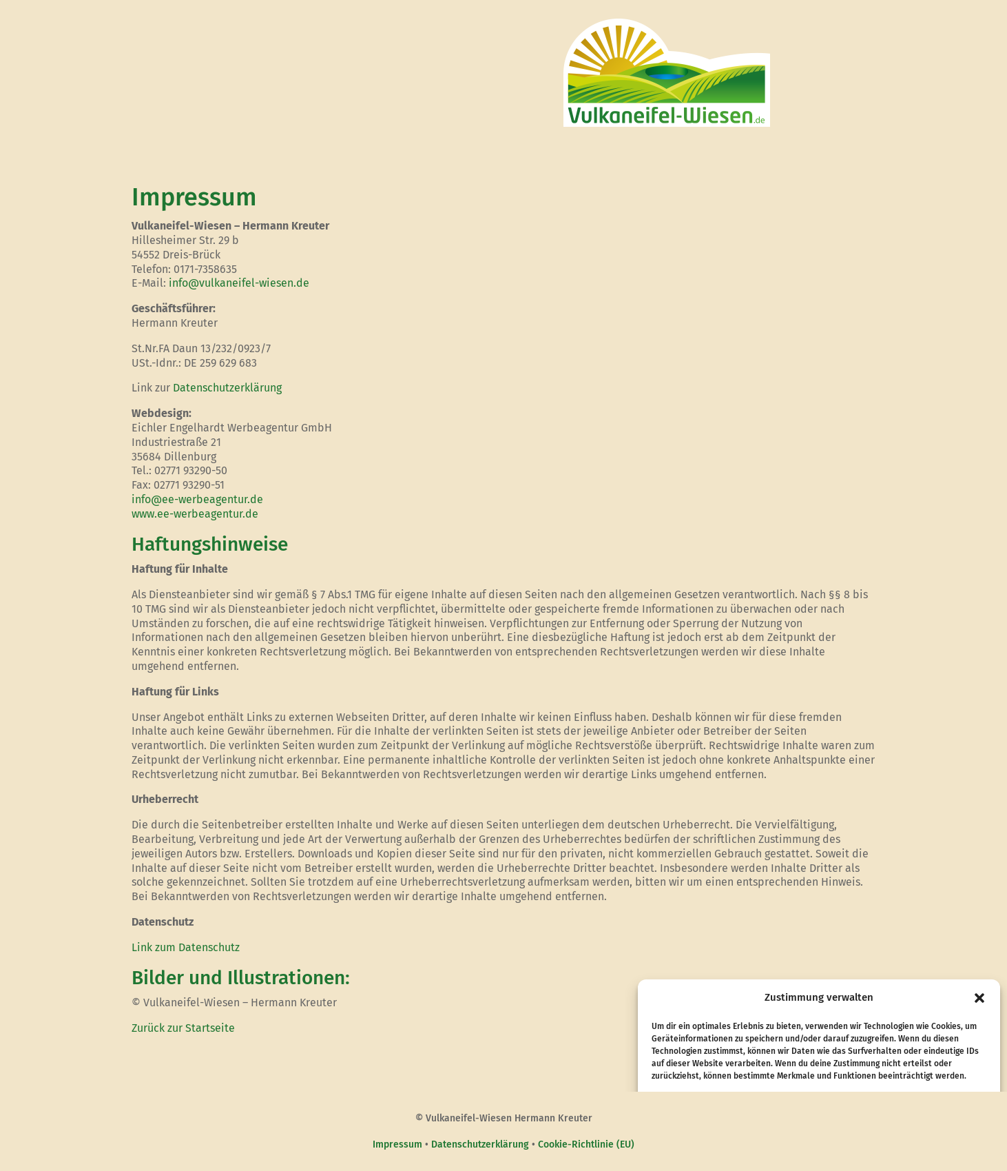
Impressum (397, 1144)
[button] (979, 998)
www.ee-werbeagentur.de (195, 513)
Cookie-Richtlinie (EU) (586, 1144)
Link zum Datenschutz (186, 947)
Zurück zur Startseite (183, 1028)
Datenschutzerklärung (227, 387)
